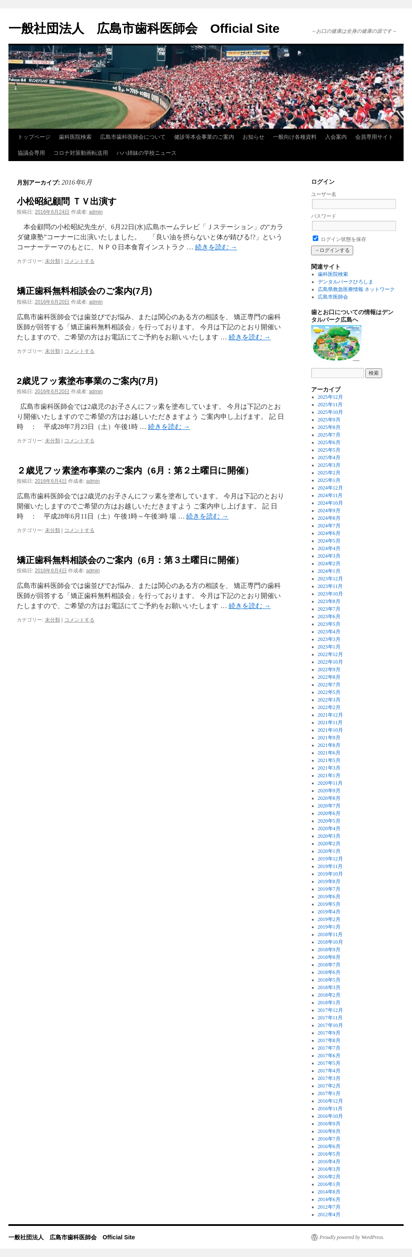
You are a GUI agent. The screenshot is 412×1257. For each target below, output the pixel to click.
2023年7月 (329, 609)
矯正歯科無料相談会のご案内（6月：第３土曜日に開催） (130, 560)
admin (96, 212)
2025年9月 (329, 420)
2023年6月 (329, 616)
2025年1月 (329, 480)
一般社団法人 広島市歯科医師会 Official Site (144, 28)
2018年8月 (329, 957)
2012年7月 (329, 1207)
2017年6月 (329, 1056)
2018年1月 (329, 1003)
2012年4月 (329, 1214)
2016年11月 (330, 1108)
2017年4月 (329, 1071)
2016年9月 (329, 1124)
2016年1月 (329, 1184)
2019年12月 (330, 859)
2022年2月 (329, 707)
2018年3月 (329, 987)
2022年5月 (329, 692)
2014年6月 (329, 1199)
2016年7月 (329, 1139)
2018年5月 (329, 980)
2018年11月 (330, 934)
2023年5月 (329, 624)
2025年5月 (329, 450)
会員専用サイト (374, 137)
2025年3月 (329, 465)
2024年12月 (330, 488)
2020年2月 (329, 844)
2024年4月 (329, 548)
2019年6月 (329, 897)
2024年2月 (329, 563)
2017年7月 (329, 1048)
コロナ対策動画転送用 (80, 153)
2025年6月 (329, 442)
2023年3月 (329, 639)
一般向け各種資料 (295, 137)
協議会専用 (31, 153)
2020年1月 (329, 851)
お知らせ (253, 137)
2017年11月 (330, 1018)
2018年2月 (329, 995)
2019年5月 (329, 904)
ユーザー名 (323, 194)
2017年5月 (329, 1063)
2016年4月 (329, 1161)
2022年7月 (329, 685)
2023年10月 (330, 594)
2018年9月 (329, 950)
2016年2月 (329, 1177)
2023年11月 (330, 586)
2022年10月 (330, 662)
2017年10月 (330, 1025)
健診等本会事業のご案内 (204, 137)
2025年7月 (329, 435)
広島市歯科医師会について (133, 137)
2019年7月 (329, 889)
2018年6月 (329, 972)
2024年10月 (330, 503)
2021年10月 (330, 730)
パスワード (323, 216)
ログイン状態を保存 (339, 239)
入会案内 (336, 137)
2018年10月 (330, 942)
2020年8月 (329, 798)
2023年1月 (329, 647)
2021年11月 (330, 722)
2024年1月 (329, 571)
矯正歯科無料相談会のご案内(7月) (84, 291)
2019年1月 (329, 927)
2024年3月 (329, 556)
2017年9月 (329, 1033)
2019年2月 (329, 919)
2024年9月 (329, 510)
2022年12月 (330, 654)
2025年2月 (329, 473)
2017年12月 (330, 1010)
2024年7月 (329, 526)
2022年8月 (329, 677)
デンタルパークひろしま (345, 282)
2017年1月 (329, 1093)
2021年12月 (330, 715)
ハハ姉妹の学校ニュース (146, 153)
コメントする (79, 261)
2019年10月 (330, 874)
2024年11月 (330, 495)
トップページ (34, 137)
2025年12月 (330, 397)
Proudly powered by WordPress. (352, 1237)
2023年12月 (330, 579)
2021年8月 (329, 745)
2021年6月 (329, 753)
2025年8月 (329, 427)
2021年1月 (329, 775)
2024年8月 (329, 518)
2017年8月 (329, 1040)
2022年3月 (329, 700)
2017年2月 (329, 1086)
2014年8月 (329, 1192)
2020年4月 (329, 828)
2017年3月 (329, 1078)
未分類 (52, 261)
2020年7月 (329, 806)
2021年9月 (329, 738)
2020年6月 (329, 813)
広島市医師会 (333, 297)
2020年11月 (330, 783)
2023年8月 (329, 601)
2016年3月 (329, 1169)
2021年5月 (329, 760)
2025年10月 (330, 412)
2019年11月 (330, 866)
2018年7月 (329, 965)
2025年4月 (329, 457)
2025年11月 (330, 405)
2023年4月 (329, 632)
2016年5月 (329, 1154)
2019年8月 (329, 881)
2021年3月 (329, 768)
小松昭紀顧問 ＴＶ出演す (67, 201)
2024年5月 (329, 541)
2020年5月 (329, 821)
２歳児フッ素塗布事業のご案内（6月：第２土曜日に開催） (135, 470)
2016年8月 (329, 1131)
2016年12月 (330, 1101)
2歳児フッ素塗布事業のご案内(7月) (87, 381)
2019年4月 (329, 912)
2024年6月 (329, 533)
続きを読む (216, 247)
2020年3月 (329, 836)
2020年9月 (329, 791)
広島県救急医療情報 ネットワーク (356, 289)
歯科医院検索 (75, 137)
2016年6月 (329, 1146)
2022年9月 (329, 669)
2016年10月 (330, 1116)
